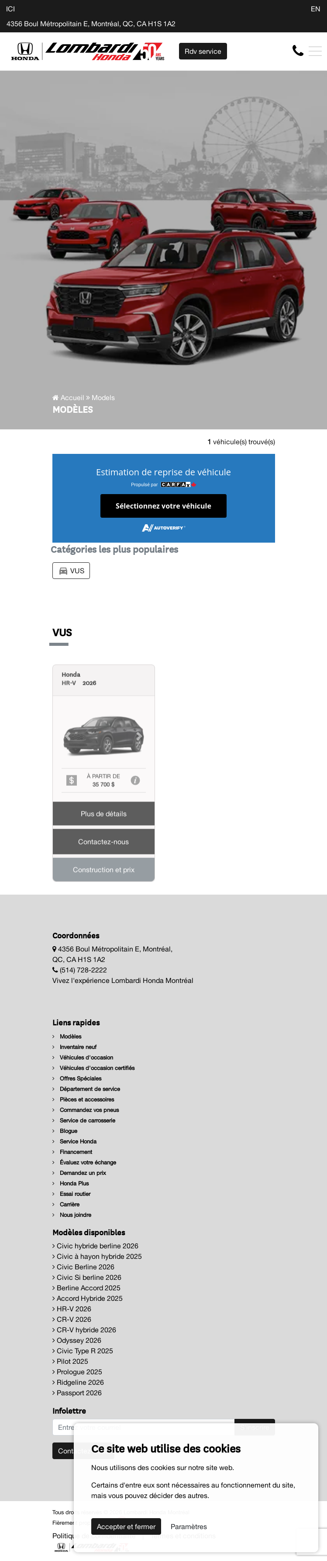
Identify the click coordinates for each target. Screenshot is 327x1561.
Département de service (86, 1089)
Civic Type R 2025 (82, 1351)
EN (315, 9)
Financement (72, 1152)
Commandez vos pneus (85, 1110)
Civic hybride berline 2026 (95, 1246)
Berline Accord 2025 (86, 1288)
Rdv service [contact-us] (203, 51)
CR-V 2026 (71, 1319)
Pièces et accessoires (83, 1099)
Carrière (65, 1204)
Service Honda (74, 1141)
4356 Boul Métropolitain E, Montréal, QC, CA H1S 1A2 (91, 24)
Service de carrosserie (83, 1120)
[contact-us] (298, 51)
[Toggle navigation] (315, 51)
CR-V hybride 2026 (84, 1330)
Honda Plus (70, 1183)
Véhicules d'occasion (82, 1057)
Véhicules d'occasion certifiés (93, 1068)
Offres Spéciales (76, 1078)
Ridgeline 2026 (78, 1382)
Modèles (66, 1036)
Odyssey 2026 (76, 1340)
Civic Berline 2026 (83, 1267)
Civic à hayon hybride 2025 (97, 1256)
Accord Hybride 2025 (87, 1298)
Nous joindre (71, 1215)
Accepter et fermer (126, 1526)
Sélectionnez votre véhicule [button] (163, 506)
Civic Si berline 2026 (86, 1277)
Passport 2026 (77, 1393)
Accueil (68, 397)
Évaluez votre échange (84, 1162)
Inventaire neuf (74, 1047)
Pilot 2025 (70, 1361)
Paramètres (189, 1526)
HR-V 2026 (71, 1309)
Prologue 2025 (77, 1372)
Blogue (64, 1131)
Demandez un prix (79, 1173)
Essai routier (71, 1194)
